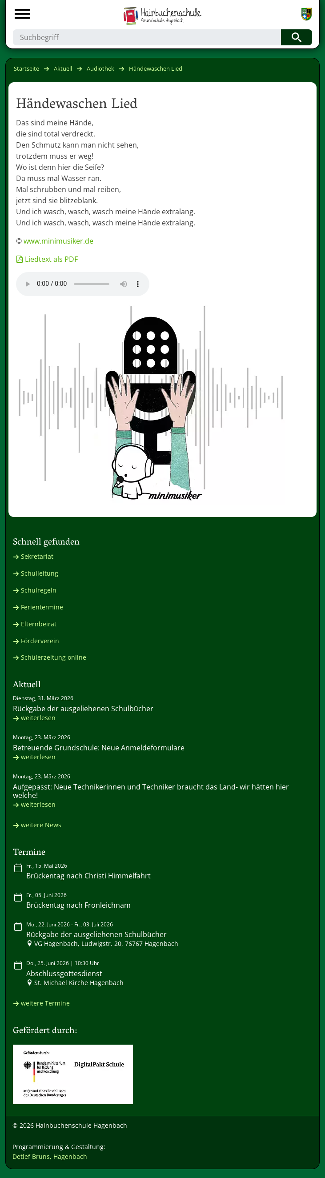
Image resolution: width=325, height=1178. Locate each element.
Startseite (26, 68)
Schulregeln (38, 590)
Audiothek (100, 68)
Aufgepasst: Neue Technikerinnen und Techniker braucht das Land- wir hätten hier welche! (151, 791)
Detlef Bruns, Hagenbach (49, 1156)
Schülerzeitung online (53, 657)
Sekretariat (37, 556)
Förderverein (40, 641)
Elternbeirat (38, 624)
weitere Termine (45, 1003)
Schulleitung (39, 573)
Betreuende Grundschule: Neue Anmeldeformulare (99, 748)
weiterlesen (38, 717)
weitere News (41, 825)
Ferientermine (42, 607)
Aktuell (63, 68)
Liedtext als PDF (51, 259)
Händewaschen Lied (155, 68)
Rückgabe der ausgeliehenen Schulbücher (83, 708)
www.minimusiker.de (58, 241)
